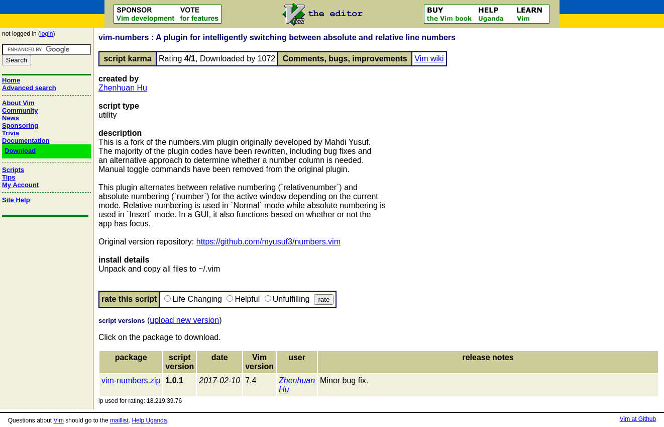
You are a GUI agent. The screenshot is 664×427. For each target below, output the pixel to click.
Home (11, 80)
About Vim (18, 103)
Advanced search (29, 88)
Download (20, 150)
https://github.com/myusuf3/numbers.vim (268, 241)
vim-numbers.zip (130, 380)
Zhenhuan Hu (122, 87)
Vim (59, 420)
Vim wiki (429, 58)
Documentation (26, 140)
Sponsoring (20, 125)
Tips (9, 177)
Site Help (16, 200)
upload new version (184, 320)
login (46, 33)
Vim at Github (638, 418)
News (10, 118)
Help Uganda (149, 420)
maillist (119, 420)
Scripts (13, 170)
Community (20, 110)
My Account (20, 185)
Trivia (10, 133)
